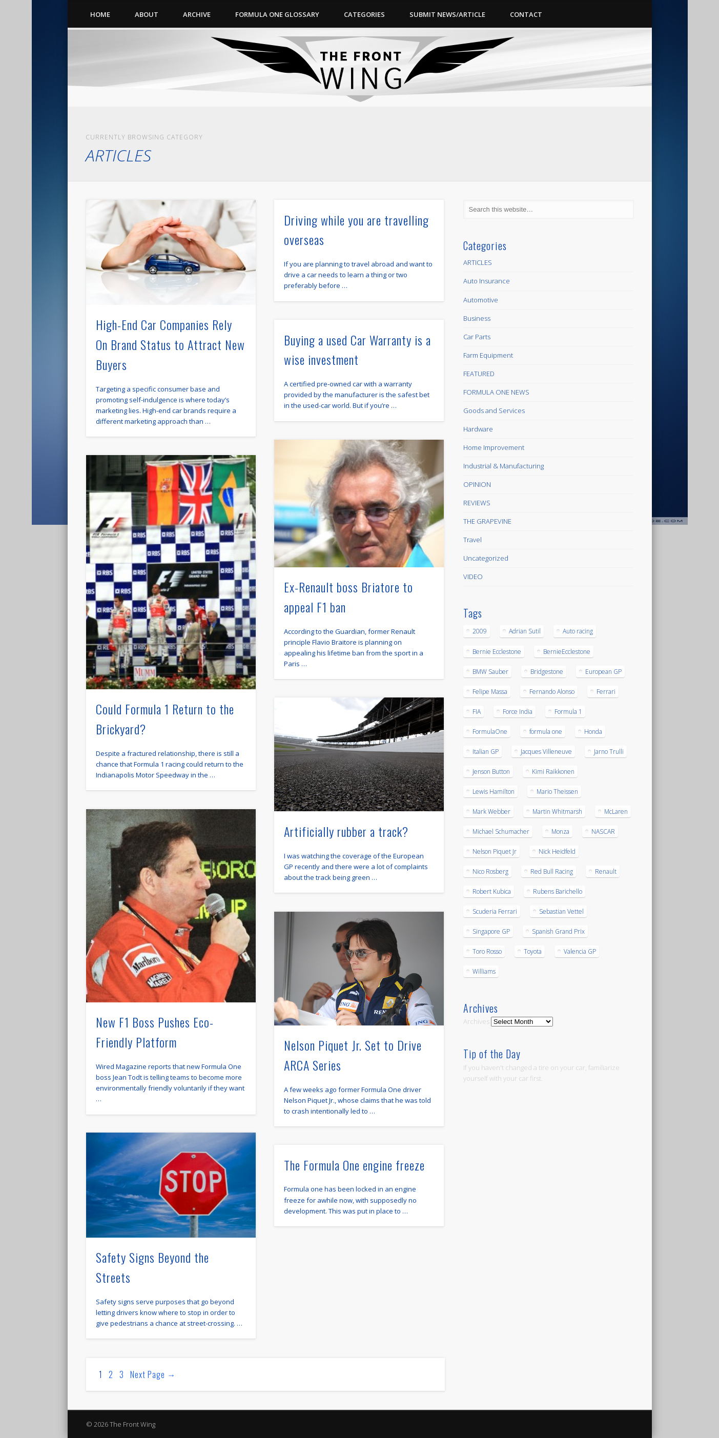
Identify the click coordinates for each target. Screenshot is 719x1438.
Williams (484, 971)
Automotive (480, 299)
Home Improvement (493, 447)
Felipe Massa (490, 691)
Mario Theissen (557, 791)
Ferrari (606, 691)
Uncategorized (485, 558)
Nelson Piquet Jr (495, 851)
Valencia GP (580, 951)
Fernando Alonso (551, 691)
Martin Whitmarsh (557, 811)
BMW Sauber (490, 671)
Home (100, 14)
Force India (517, 711)
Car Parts (476, 336)
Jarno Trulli (609, 751)
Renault (606, 871)
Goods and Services (494, 410)
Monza (560, 831)
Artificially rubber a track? (346, 831)
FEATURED (479, 373)
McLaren (616, 811)
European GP (603, 671)
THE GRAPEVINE (487, 521)
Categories (364, 14)
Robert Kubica (492, 891)
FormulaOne (490, 731)
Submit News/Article (447, 14)
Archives (476, 1021)
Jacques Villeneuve (546, 751)
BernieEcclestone (566, 651)
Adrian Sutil (525, 631)
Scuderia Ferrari (495, 911)
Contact (526, 14)
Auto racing (578, 631)
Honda (593, 731)
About (146, 14)
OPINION (477, 484)
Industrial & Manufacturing (503, 465)
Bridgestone (546, 671)
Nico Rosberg (490, 871)
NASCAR (603, 831)
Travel (472, 539)
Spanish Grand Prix (558, 931)
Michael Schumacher (501, 831)
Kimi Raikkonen (553, 771)
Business (476, 318)
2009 (480, 631)
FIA (477, 711)
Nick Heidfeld (557, 851)
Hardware (478, 429)
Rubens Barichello (557, 891)
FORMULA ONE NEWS (496, 392)
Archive (197, 14)
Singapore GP (491, 931)
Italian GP (486, 751)
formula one (545, 731)
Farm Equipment (488, 355)
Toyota (533, 951)
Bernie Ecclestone (497, 651)
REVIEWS (476, 502)
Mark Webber (491, 811)
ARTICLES (477, 262)
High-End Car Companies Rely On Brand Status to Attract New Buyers (170, 344)
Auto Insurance (486, 280)
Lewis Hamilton (494, 791)
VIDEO (473, 576)
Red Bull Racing (551, 871)
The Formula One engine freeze (354, 1165)
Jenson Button (491, 771)
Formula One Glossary (277, 14)
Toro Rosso (487, 951)
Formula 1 (568, 711)
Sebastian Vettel (561, 911)
